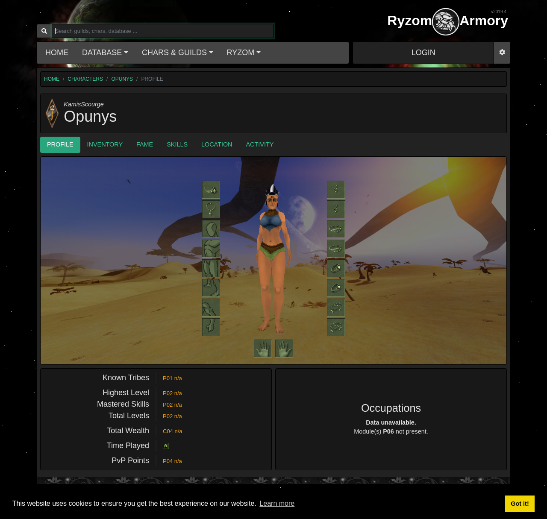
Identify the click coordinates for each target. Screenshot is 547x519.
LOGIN (423, 52)
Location (216, 144)
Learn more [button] (276, 503)
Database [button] (102, 52)
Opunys (122, 79)
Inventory (105, 144)
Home (56, 52)
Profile (60, 144)
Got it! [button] (520, 503)
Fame (144, 144)
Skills (177, 144)
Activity (260, 144)
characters (85, 79)
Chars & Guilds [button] (174, 52)
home (51, 79)
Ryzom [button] (241, 52)
